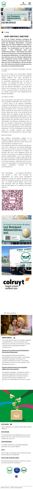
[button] (23, 3)
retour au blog (10, 313)
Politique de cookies (5, 487)
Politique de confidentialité (16, 487)
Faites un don (5, 424)
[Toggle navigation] (29, 4)
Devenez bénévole (8, 338)
